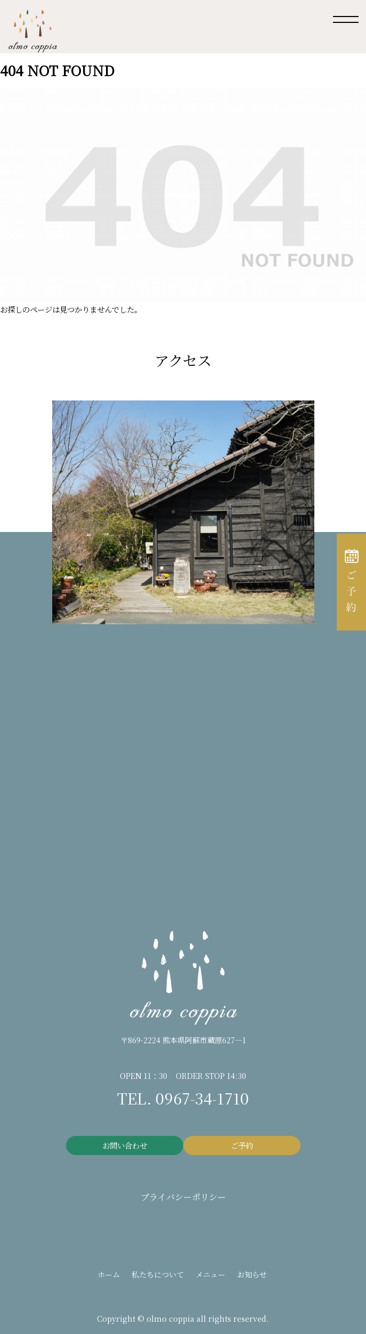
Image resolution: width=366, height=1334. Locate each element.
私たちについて (158, 1274)
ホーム (108, 1274)
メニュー (210, 1274)
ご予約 (242, 1145)
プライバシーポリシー (183, 1197)
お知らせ (252, 1274)
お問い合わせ (124, 1145)
